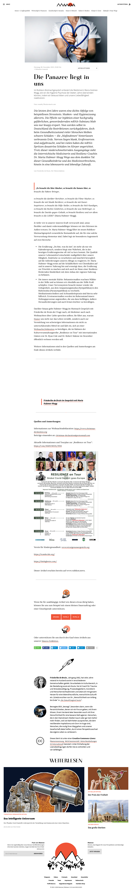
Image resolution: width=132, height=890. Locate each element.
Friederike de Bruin (43, 171)
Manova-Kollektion (51, 641)
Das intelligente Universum (19, 818)
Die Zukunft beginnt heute (72, 700)
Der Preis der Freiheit (98, 794)
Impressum (68, 880)
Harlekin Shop (80, 883)
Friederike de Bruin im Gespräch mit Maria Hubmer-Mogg (66, 402)
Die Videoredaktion (57, 171)
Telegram (47, 877)
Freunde (51, 880)
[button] (37, 647)
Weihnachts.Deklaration (45, 329)
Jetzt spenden (94, 851)
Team (59, 880)
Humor (37, 319)
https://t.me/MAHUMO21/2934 (49, 446)
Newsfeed (74, 877)
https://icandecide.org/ (45, 554)
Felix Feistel (16, 827)
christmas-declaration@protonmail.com (74, 435)
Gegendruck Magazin (65, 883)
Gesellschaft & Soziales (56, 11)
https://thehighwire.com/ (46, 561)
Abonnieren (38, 853)
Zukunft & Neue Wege (110, 11)
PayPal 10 (76, 617)
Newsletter (84, 877)
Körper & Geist (96, 11)
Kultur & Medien (84, 11)
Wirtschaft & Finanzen (39, 11)
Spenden (56, 617)
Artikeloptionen (87, 68)
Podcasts (64, 877)
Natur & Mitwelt (71, 11)
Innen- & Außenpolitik (22, 11)
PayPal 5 (66, 617)
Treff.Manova (51, 883)
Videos (56, 877)
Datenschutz (79, 880)
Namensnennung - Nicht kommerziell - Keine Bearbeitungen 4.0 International (69, 742)
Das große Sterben (96, 827)
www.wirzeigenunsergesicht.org (77, 547)
